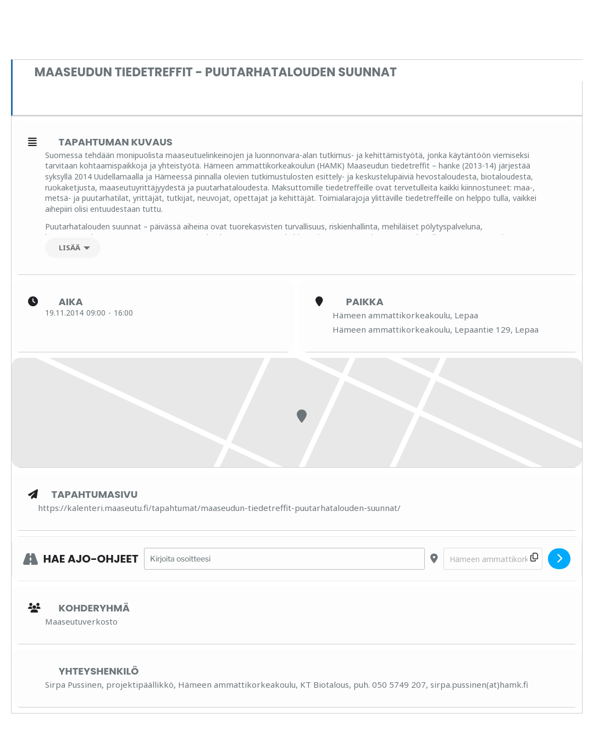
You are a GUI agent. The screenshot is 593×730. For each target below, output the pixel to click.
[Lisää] (73, 248)
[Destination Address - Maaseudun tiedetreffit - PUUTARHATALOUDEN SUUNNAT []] (493, 559)
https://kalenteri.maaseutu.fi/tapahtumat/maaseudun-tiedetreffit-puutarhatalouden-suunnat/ (219, 507)
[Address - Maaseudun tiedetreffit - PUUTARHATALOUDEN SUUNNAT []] (284, 559)
